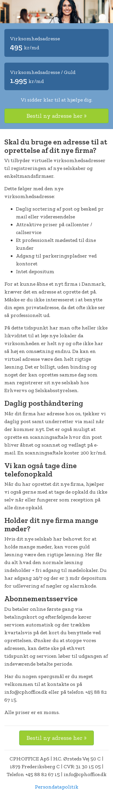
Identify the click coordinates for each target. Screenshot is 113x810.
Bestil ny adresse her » (56, 115)
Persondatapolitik (56, 787)
